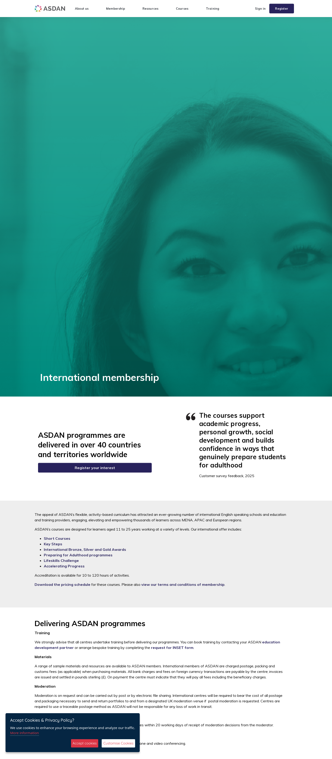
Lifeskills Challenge (61, 560)
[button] (249, 8)
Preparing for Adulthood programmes (78, 555)
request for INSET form (172, 647)
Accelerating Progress (64, 566)
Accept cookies (85, 743)
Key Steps (53, 544)
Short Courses (57, 538)
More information (24, 732)
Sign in (260, 8)
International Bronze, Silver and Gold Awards (85, 549)
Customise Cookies (118, 743)
